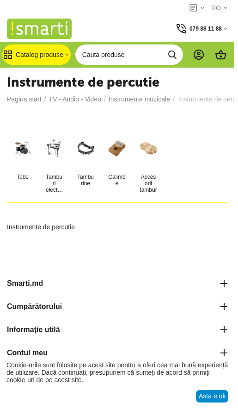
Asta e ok (212, 396)
